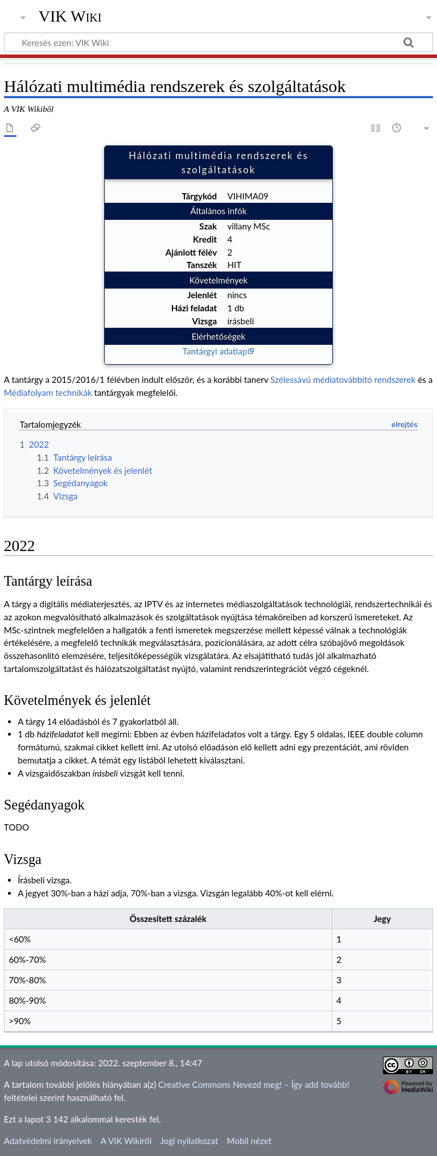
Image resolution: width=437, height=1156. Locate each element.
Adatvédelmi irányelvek (48, 1141)
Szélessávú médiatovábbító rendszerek (342, 379)
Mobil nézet (249, 1141)
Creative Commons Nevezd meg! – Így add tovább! (253, 1084)
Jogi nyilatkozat (189, 1141)
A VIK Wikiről (126, 1141)
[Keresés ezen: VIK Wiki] (218, 42)
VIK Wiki (70, 16)
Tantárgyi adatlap (215, 351)
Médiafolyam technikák (48, 392)
